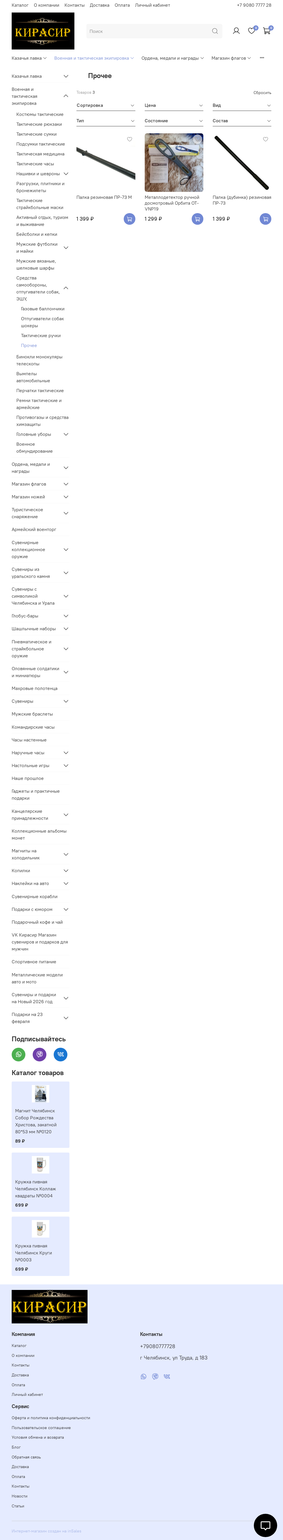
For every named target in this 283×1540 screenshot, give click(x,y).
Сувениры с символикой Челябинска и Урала (33, 596)
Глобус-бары (25, 616)
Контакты (74, 5)
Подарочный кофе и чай (37, 922)
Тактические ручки (41, 335)
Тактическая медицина (40, 154)
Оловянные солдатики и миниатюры (35, 671)
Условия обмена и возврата (38, 1437)
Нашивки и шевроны (38, 173)
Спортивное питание (34, 961)
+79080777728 (157, 1346)
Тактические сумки (36, 134)
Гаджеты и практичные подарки (36, 794)
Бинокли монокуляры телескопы (39, 360)
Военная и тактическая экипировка (94, 58)
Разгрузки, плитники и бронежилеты (40, 186)
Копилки (21, 870)
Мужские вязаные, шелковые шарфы (36, 264)
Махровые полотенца (34, 688)
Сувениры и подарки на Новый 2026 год (34, 998)
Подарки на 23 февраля (27, 1017)
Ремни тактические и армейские (39, 403)
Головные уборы (33, 434)
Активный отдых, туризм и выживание (42, 220)
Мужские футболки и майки (36, 247)
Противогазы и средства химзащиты (42, 420)
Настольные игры (30, 765)
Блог (16, 1447)
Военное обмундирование (34, 447)
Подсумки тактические (40, 144)
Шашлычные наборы (34, 628)
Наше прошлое (28, 778)
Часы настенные (29, 740)
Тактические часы (35, 164)
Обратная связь (26, 1457)
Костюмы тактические (40, 114)
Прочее (29, 345)
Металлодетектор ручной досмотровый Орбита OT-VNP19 (172, 203)
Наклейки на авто (30, 883)
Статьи (18, 1506)
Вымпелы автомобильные (33, 377)
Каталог (20, 5)
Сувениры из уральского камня (31, 572)
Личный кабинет (152, 5)
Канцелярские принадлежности (30, 814)
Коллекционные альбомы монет (39, 834)
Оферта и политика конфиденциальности (51, 1417)
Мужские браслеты (32, 714)
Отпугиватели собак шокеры (42, 322)
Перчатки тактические (40, 390)
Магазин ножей (28, 497)
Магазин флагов (231, 58)
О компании (46, 5)
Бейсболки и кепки (36, 234)
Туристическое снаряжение (27, 513)
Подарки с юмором (32, 909)
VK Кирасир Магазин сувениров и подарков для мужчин (40, 942)
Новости (19, 1496)
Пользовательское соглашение (41, 1427)
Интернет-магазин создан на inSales (46, 1531)
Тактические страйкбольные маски (39, 203)
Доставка (99, 5)
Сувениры (22, 701)
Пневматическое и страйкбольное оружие (31, 649)
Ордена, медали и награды (173, 58)
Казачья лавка (29, 58)
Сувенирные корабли (34, 896)
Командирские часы (33, 727)
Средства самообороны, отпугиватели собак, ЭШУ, (38, 288)
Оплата (122, 5)
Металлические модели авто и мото (37, 978)
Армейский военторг (34, 529)
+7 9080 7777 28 (254, 5)
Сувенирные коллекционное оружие (28, 549)
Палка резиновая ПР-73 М (104, 197)
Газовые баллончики (42, 308)
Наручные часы (28, 752)
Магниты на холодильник (26, 854)
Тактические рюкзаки (39, 124)
